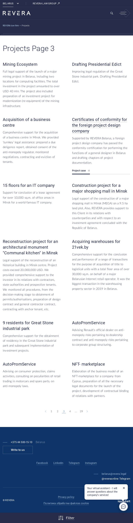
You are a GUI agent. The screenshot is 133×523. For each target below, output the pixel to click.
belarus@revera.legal (114, 473)
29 (81, 411)
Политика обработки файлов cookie (66, 503)
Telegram (74, 463)
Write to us (18, 450)
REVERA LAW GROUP (46, 3)
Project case (81, 170)
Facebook (42, 463)
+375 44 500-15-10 (21, 442)
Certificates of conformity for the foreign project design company (99, 125)
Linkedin (58, 463)
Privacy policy (66, 497)
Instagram (91, 463)
